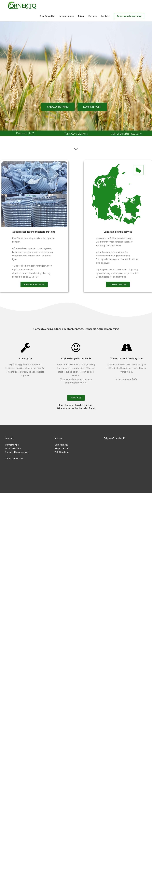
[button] (58, 107)
